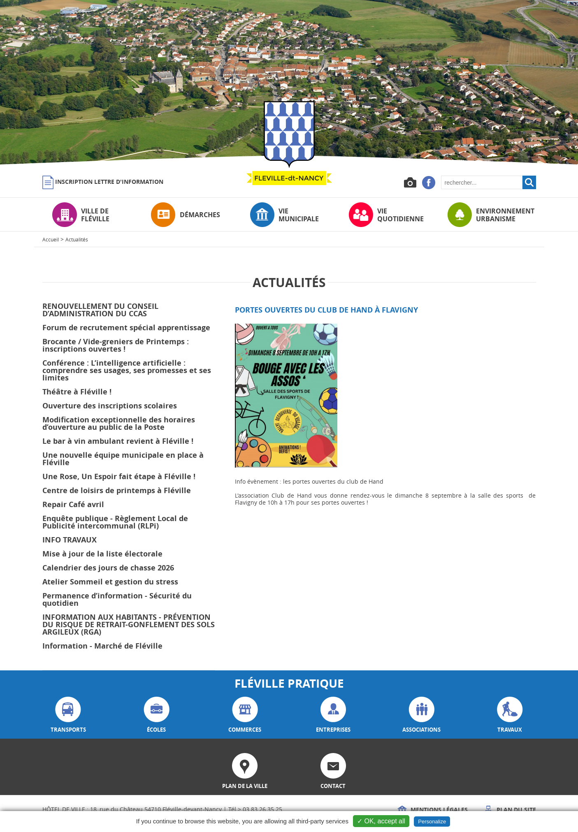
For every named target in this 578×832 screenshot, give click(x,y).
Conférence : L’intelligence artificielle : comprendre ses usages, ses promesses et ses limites (126, 370)
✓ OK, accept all (381, 821)
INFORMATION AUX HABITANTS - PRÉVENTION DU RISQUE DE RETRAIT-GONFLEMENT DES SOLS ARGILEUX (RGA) (128, 624)
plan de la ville (244, 771)
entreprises (333, 715)
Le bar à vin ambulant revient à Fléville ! (117, 441)
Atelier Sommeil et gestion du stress (110, 582)
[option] (289, 82)
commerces (244, 715)
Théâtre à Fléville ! (76, 392)
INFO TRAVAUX (69, 540)
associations (421, 715)
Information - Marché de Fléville (102, 646)
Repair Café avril (73, 504)
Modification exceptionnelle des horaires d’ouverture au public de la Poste (118, 423)
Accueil (50, 239)
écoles (156, 715)
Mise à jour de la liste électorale (102, 554)
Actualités (76, 239)
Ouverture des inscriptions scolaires (109, 406)
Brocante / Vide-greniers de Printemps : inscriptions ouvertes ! (115, 345)
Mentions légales (432, 809)
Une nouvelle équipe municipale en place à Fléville (123, 459)
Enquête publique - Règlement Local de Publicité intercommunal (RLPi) (115, 522)
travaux (510, 715)
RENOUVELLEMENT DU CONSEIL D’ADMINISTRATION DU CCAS (100, 310)
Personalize (432, 821)
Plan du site (509, 809)
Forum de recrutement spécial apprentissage (126, 327)
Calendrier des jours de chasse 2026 (108, 568)
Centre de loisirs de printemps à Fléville (116, 490)
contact (333, 771)
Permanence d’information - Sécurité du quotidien (117, 599)
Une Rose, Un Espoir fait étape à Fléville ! (118, 476)
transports (68, 715)
